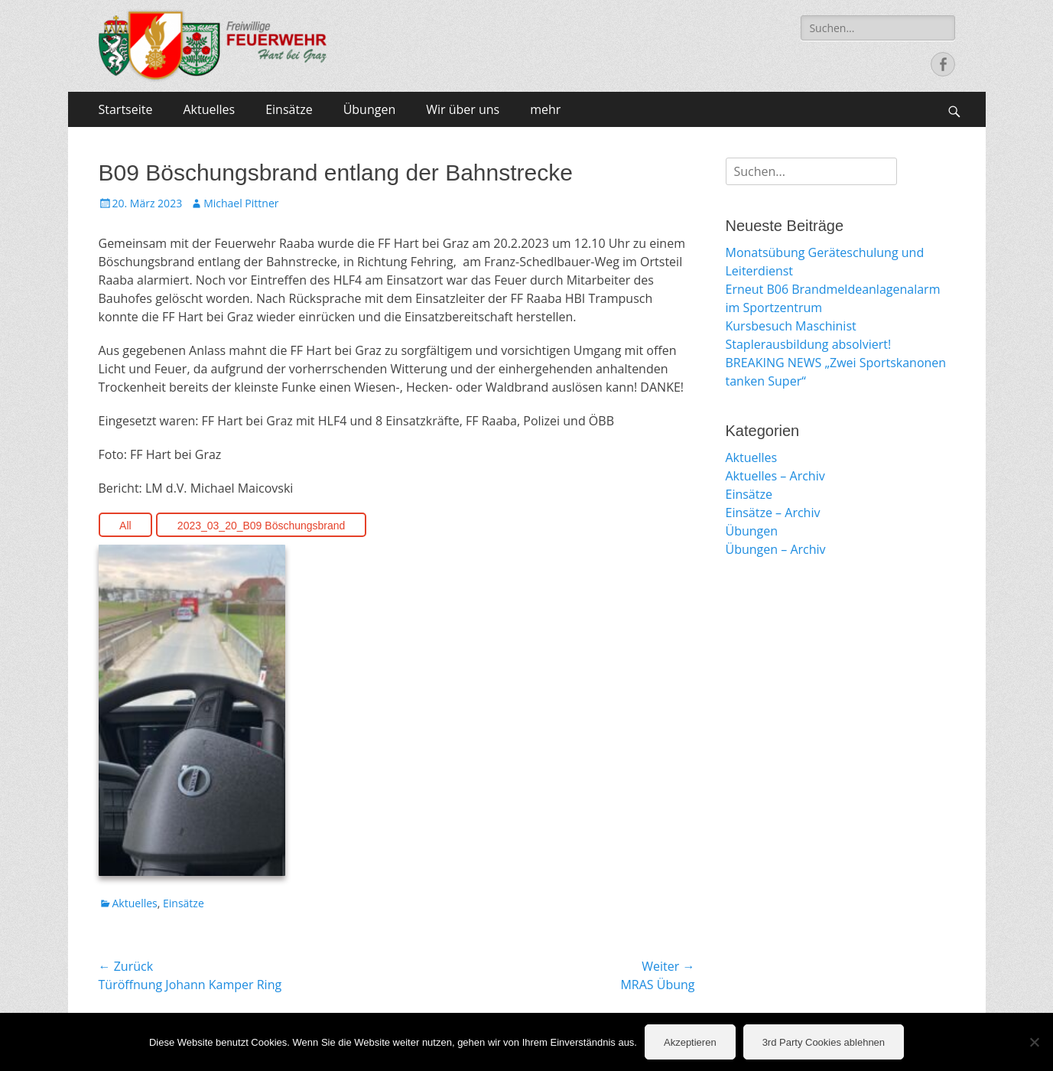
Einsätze (288, 109)
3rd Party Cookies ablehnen (823, 1042)
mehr (545, 109)
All (125, 525)
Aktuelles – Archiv (775, 475)
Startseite (126, 109)
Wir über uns (462, 109)
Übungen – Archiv (776, 549)
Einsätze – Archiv (773, 512)
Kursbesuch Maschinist (791, 325)
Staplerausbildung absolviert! (809, 344)
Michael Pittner (240, 203)
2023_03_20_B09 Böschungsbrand (261, 525)
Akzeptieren (690, 1042)
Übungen (369, 109)
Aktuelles (209, 109)
